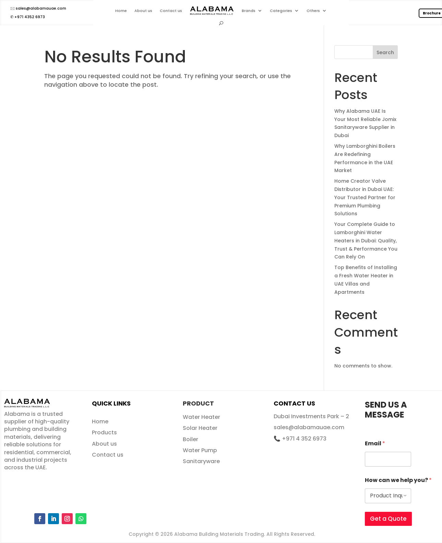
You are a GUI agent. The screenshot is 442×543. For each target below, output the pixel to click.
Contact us (171, 10)
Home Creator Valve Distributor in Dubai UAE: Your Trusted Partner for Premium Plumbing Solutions (364, 197)
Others (313, 10)
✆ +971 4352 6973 (27, 17)
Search (385, 52)
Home (121, 10)
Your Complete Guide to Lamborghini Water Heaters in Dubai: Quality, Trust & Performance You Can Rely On (365, 240)
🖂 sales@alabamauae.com (38, 8)
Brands (248, 10)
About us (143, 10)
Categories (281, 10)
